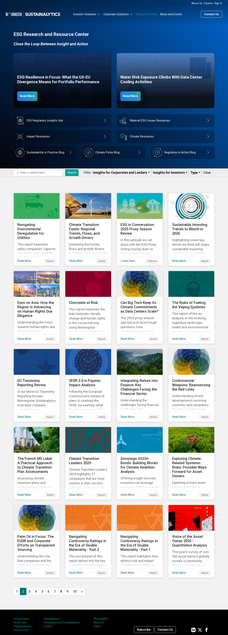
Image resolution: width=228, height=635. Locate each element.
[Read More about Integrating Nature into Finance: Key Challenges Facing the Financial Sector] (140, 369)
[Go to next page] (82, 561)
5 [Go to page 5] (42, 561)
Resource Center (146, 13)
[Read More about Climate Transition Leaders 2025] (88, 442)
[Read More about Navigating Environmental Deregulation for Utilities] (37, 225)
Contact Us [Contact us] (211, 13)
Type (194, 172)
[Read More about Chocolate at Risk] (88, 297)
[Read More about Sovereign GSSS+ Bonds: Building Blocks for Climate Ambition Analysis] (140, 442)
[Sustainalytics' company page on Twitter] (200, 599)
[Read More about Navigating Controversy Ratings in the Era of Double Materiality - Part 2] (88, 514)
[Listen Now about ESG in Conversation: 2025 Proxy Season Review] (140, 225)
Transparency (51, 588)
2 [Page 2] (23, 561)
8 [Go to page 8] (61, 561)
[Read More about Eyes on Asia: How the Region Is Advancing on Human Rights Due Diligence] (37, 297)
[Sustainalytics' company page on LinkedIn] (193, 599)
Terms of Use (21, 600)
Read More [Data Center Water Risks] (132, 95)
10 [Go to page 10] (75, 561)
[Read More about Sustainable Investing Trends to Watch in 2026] (191, 225)
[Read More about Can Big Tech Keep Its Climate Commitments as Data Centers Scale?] (140, 297)
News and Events (171, 13)
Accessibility (101, 588)
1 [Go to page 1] (17, 561)
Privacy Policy (21, 588)
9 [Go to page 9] (67, 561)
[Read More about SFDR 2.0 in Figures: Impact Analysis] (88, 369)
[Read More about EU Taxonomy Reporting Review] (37, 369)
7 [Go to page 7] (55, 561)
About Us (196, 3)
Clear (207, 172)
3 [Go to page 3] (29, 561)
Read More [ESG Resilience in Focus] (29, 95)
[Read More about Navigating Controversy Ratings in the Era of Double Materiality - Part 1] (140, 514)
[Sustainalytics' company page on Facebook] (206, 599)
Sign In (218, 3)
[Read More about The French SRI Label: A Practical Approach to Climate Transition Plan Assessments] (37, 442)
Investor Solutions (84, 13)
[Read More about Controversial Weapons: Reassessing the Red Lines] (191, 369)
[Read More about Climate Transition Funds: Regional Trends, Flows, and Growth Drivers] (88, 225)
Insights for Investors (169, 172)
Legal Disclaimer (23, 596)
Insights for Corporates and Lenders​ (120, 172)
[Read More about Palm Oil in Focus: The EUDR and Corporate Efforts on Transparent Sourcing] (37, 514)
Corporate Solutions (116, 13)
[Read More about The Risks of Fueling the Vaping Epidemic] (191, 297)
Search (71, 171)
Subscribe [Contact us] (144, 599)
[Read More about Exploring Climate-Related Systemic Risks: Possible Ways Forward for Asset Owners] (191, 442)
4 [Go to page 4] (36, 561)
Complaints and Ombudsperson (62, 592)
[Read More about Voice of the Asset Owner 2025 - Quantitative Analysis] (191, 514)
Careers (208, 3)
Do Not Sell (20, 592)
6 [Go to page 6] (48, 561)
